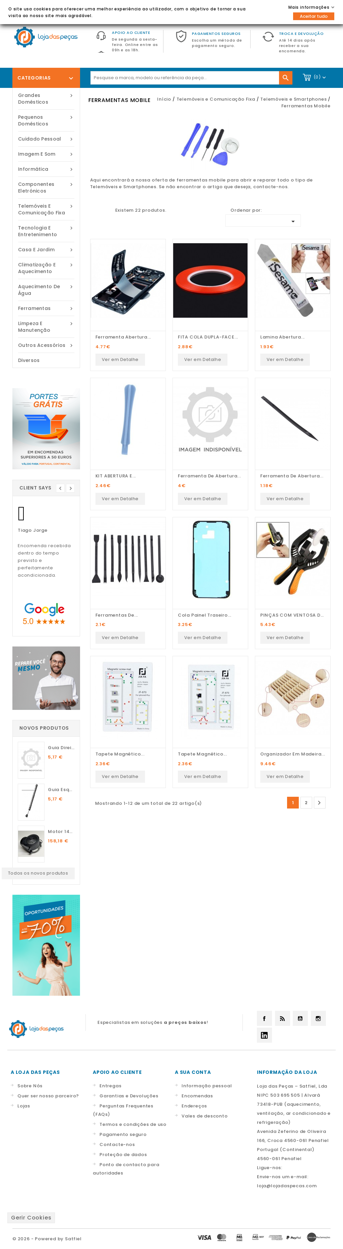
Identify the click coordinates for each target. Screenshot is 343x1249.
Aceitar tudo (314, 16)
